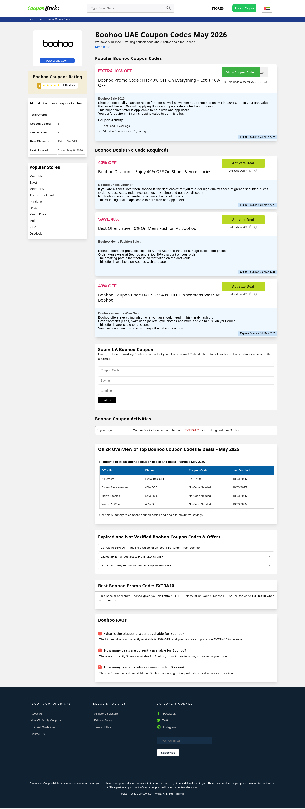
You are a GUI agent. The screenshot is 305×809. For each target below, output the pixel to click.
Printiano (36, 201)
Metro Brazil (38, 189)
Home (30, 19)
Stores (217, 8)
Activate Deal (243, 163)
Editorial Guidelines (43, 727)
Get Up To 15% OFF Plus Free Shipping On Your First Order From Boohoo (151, 547)
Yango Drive (38, 214)
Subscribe (168, 753)
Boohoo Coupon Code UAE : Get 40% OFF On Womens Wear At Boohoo (159, 297)
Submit (107, 400)
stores (40, 19)
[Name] (168, 8)
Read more (102, 47)
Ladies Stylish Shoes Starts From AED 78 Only (133, 557)
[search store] (130, 8)
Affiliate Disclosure (106, 714)
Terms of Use (102, 727)
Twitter (166, 720)
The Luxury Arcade (42, 195)
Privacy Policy (103, 720)
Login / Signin (244, 8)
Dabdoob (36, 233)
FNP (33, 227)
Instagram (169, 727)
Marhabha (36, 176)
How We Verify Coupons (46, 720)
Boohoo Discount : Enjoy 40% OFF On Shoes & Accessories (154, 171)
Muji (32, 220)
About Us (36, 714)
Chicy (33, 208)
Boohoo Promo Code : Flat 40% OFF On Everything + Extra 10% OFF (159, 82)
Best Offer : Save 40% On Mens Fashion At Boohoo (147, 228)
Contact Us (38, 734)
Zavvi (33, 182)
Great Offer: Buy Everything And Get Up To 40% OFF (137, 566)
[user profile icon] (244, 8)
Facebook (169, 714)
